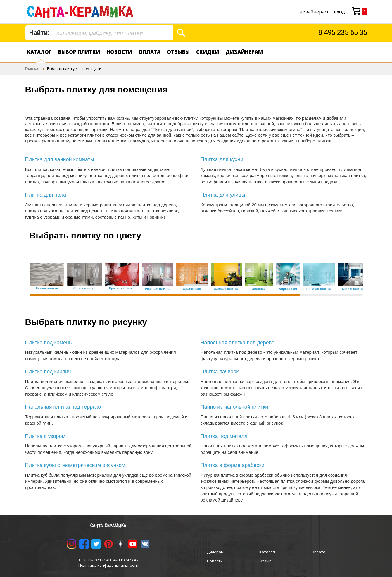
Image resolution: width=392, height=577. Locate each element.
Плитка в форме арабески (233, 465)
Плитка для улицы (223, 195)
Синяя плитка (353, 289)
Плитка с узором (45, 436)
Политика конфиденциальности (108, 565)
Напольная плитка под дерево (238, 343)
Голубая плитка (318, 289)
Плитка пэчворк (220, 372)
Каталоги (268, 551)
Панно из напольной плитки (234, 407)
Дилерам (215, 551)
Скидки (207, 52)
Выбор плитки (79, 52)
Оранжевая (192, 289)
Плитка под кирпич (48, 372)
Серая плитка (84, 288)
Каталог (39, 52)
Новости (119, 52)
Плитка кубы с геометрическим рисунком (75, 465)
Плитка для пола (45, 195)
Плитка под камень (48, 343)
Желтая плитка (226, 289)
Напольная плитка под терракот (64, 407)
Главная (32, 68)
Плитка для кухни (222, 159)
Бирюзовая (288, 289)
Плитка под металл (224, 436)
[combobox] (99, 32)
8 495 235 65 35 (342, 32)
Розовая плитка (157, 289)
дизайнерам (314, 11)
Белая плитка (47, 288)
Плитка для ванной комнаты (59, 159)
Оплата (149, 52)
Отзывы (178, 52)
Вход (339, 11)
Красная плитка (121, 288)
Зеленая (258, 289)
